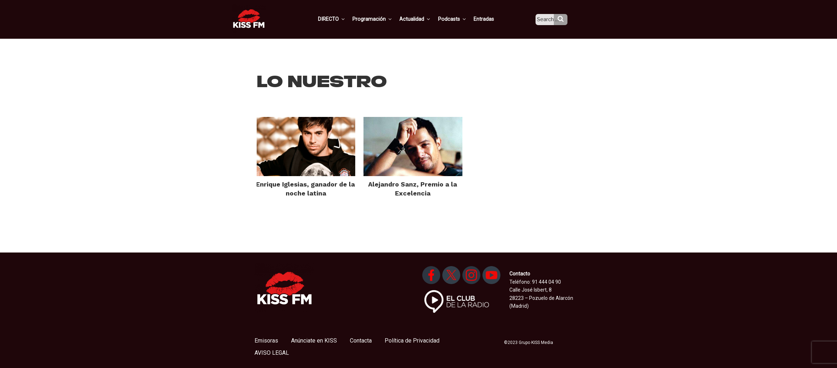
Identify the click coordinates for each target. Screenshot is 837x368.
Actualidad (423, 19)
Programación (381, 19)
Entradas (490, 19)
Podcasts (459, 19)
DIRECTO (342, 19)
